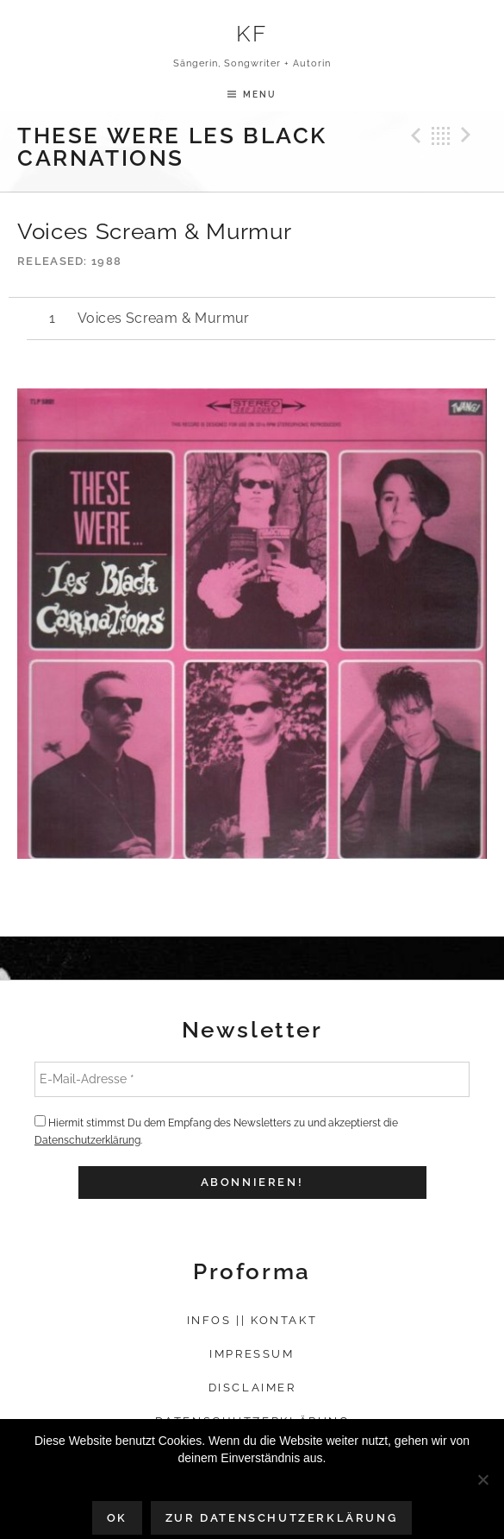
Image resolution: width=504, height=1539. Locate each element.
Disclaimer (252, 1387)
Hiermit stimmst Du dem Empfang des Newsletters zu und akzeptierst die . (216, 1130)
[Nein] (482, 1479)
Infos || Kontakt (252, 1320)
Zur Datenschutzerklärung (281, 1517)
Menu (260, 94)
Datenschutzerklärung (87, 1140)
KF (252, 33)
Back (441, 135)
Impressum (251, 1353)
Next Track (468, 135)
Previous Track (413, 135)
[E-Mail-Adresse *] (252, 1079)
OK (117, 1517)
